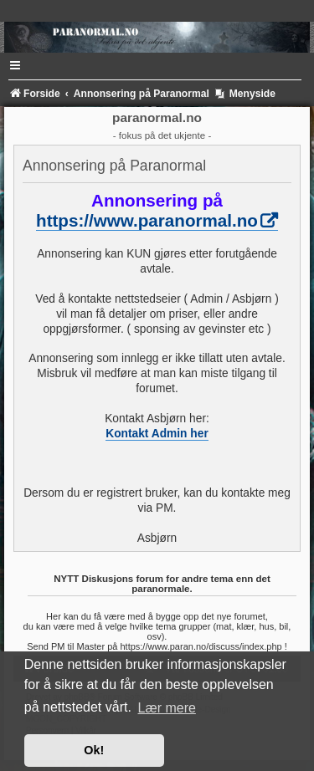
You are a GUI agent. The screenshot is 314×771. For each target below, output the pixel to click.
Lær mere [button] (167, 708)
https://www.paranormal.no (147, 220)
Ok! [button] (94, 750)
